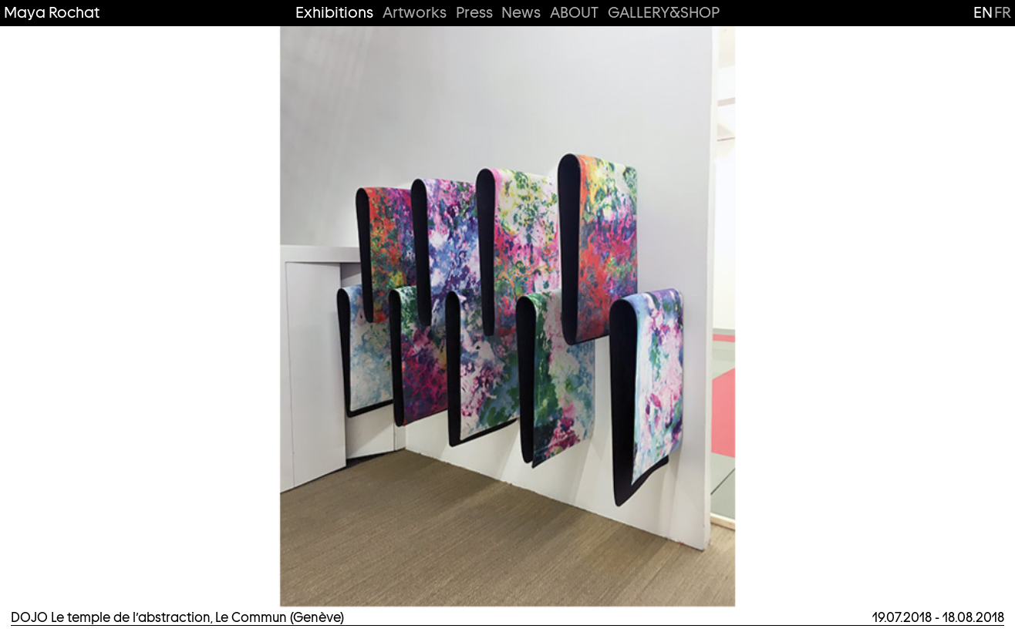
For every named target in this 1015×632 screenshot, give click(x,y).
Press (474, 13)
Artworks (415, 13)
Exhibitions (334, 13)
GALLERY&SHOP (664, 13)
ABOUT (574, 13)
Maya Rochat (51, 13)
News (521, 13)
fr (1002, 12)
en (983, 12)
